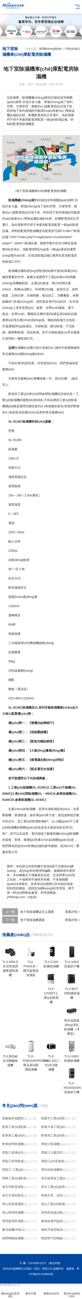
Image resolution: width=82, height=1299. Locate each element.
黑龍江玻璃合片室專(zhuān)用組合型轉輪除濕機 (15, 1152)
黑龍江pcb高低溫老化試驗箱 (54, 1161)
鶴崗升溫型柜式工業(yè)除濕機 (54, 1229)
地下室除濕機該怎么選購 (37, 912)
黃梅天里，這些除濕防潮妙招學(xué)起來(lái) (54, 1195)
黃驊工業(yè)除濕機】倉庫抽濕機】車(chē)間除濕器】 (15, 1178)
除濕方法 (63, 320)
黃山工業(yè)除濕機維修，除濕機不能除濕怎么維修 (54, 1204)
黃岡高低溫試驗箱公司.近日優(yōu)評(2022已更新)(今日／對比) (54, 1212)
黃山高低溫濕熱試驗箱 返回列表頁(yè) (15, 1204)
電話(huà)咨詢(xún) (71, 1292)
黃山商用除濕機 (13, 1212)
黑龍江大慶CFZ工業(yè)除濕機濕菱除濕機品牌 (54, 1152)
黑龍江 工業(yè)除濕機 (15, 1169)
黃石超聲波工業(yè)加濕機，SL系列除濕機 (54, 1178)
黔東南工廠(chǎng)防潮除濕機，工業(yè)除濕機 (15, 1135)
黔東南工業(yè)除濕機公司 (54, 1135)
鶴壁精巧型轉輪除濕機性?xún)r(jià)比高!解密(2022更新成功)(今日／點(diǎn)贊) (54, 1238)
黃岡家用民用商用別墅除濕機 (15, 1221)
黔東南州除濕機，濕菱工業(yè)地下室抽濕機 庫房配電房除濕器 (15, 1144)
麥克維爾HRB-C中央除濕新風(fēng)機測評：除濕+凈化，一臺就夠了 (15, 1229)
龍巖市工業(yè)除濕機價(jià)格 (54, 1118)
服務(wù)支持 (51, 1291)
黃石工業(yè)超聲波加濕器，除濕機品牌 (54, 1187)
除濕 (75, 224)
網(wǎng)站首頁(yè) (10, 1292)
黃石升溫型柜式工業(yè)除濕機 (15, 1195)
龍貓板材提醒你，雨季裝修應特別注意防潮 (15, 1118)
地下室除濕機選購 (32, 920)
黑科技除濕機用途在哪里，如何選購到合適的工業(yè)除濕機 (54, 1169)
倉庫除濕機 (49, 394)
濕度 (11, 477)
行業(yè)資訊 (72, 48)
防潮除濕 (38, 821)
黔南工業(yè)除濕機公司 (15, 1127)
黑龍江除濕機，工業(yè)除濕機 (54, 1144)
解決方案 (31, 1291)
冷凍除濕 (51, 809)
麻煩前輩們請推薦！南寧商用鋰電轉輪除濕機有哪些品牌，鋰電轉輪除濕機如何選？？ (54, 1221)
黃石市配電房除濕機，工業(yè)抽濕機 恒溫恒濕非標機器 (15, 1187)
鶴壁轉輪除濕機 (13, 1238)
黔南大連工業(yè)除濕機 (54, 1127)
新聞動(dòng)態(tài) (50, 48)
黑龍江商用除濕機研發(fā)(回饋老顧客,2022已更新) (15, 1161)
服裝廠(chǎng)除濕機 (64, 833)
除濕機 (34, 231)
